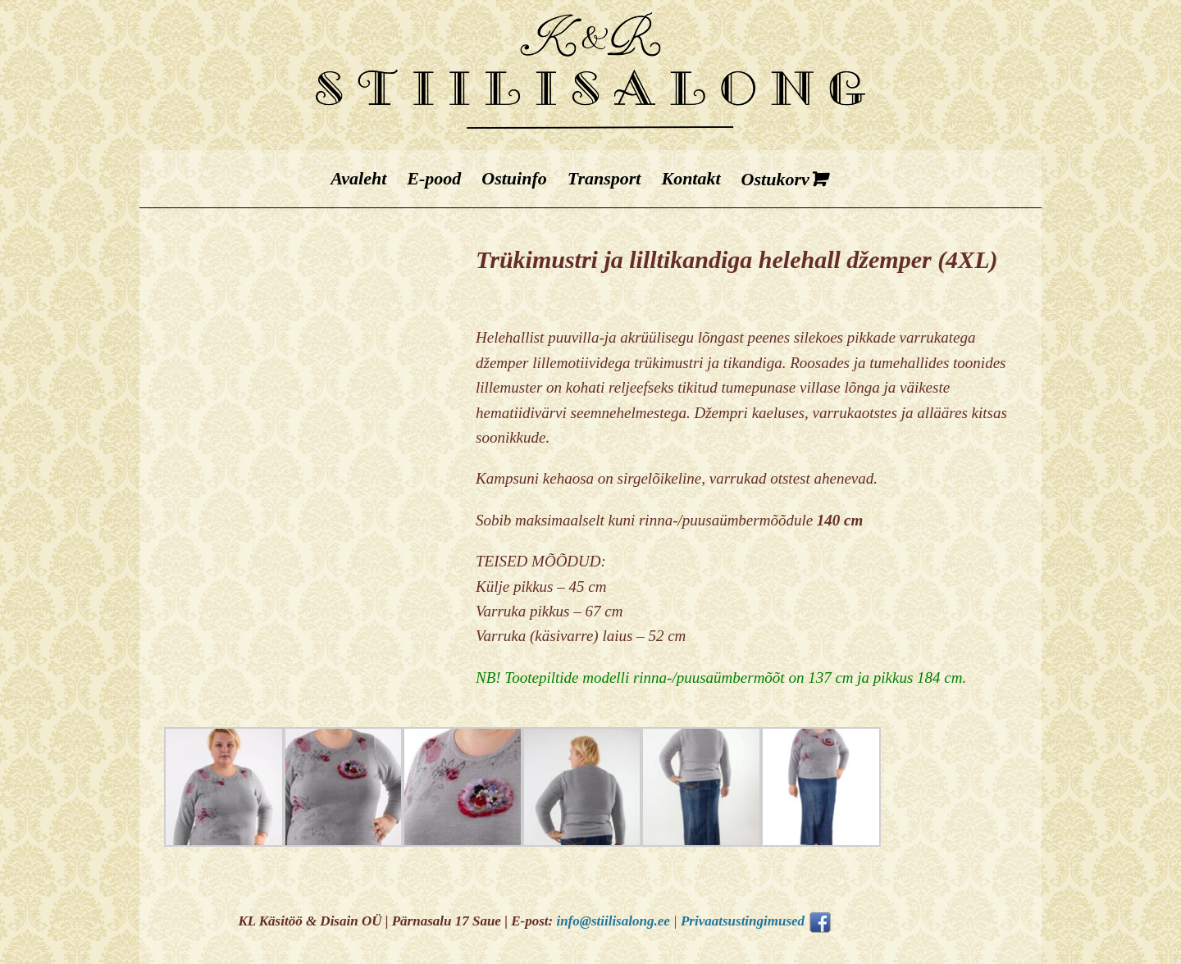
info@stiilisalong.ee (612, 921)
